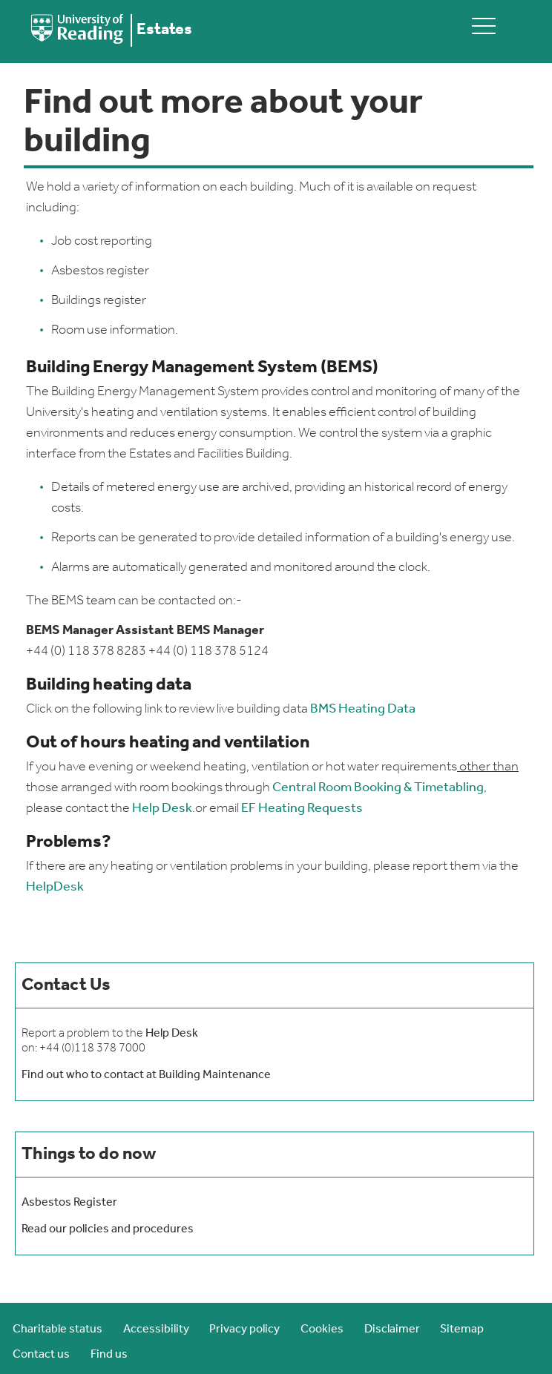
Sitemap (462, 1329)
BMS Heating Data (362, 709)
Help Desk (162, 809)
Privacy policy (244, 1329)
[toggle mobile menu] (483, 26)
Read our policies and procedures (108, 1229)
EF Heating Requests (302, 809)
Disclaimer (392, 1329)
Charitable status (57, 1329)
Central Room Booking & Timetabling (378, 788)
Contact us (41, 1355)
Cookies (322, 1329)
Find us (109, 1355)
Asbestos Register (69, 1203)
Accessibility (156, 1329)
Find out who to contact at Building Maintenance (146, 1075)
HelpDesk (55, 887)
